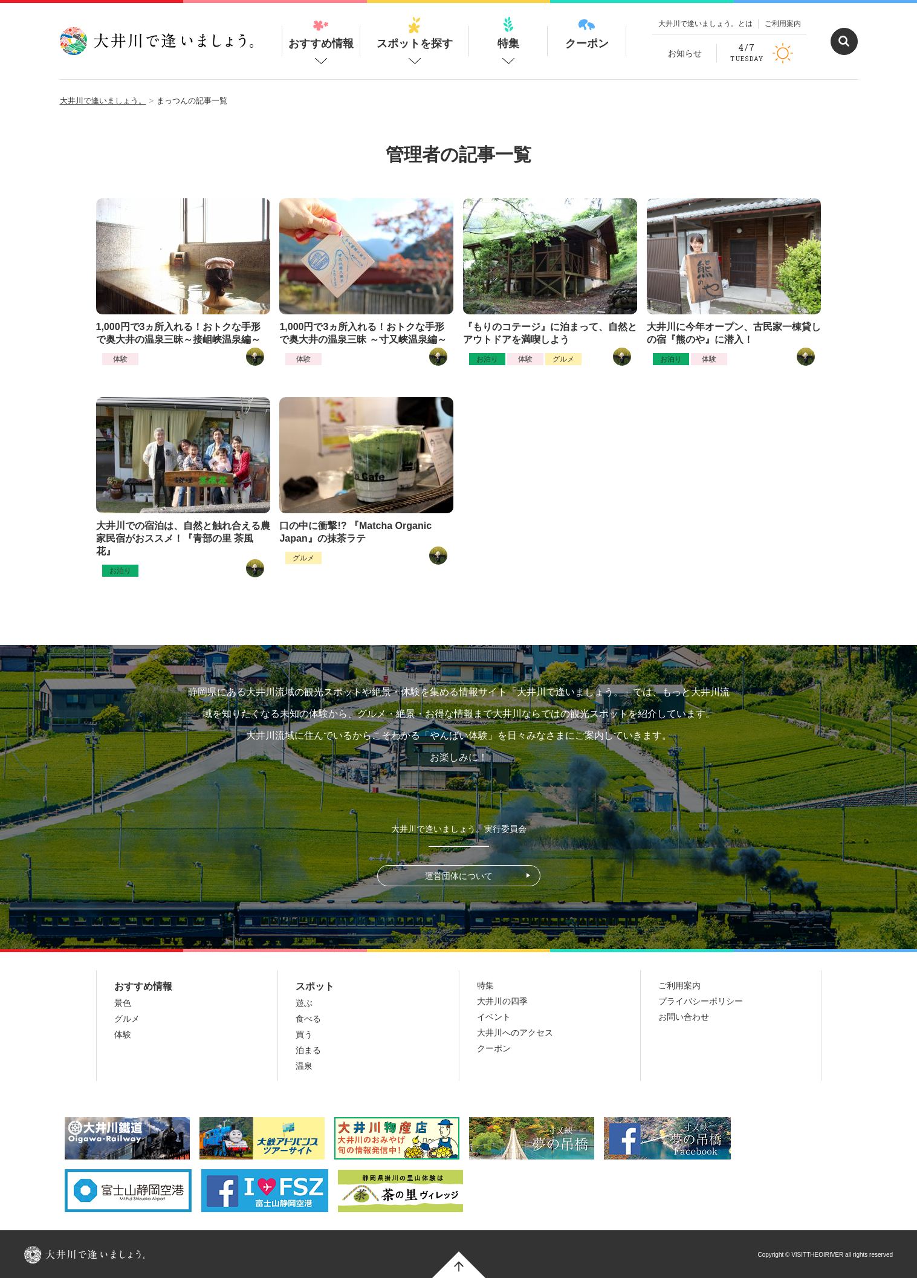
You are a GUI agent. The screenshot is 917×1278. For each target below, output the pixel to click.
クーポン (587, 33)
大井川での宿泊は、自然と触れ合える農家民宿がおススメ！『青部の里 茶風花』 (183, 538)
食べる (308, 1018)
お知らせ (685, 53)
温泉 (304, 1066)
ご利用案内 (783, 23)
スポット (315, 986)
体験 (120, 359)
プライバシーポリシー (700, 1001)
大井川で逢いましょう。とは (705, 23)
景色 (122, 1003)
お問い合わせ (683, 1017)
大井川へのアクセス (515, 1032)
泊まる (308, 1050)
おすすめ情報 (321, 33)
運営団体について (459, 876)
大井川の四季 (502, 1001)
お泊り (487, 359)
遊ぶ (304, 1003)
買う (304, 1034)
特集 (508, 33)
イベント (494, 1017)
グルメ (563, 359)
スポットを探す (415, 33)
